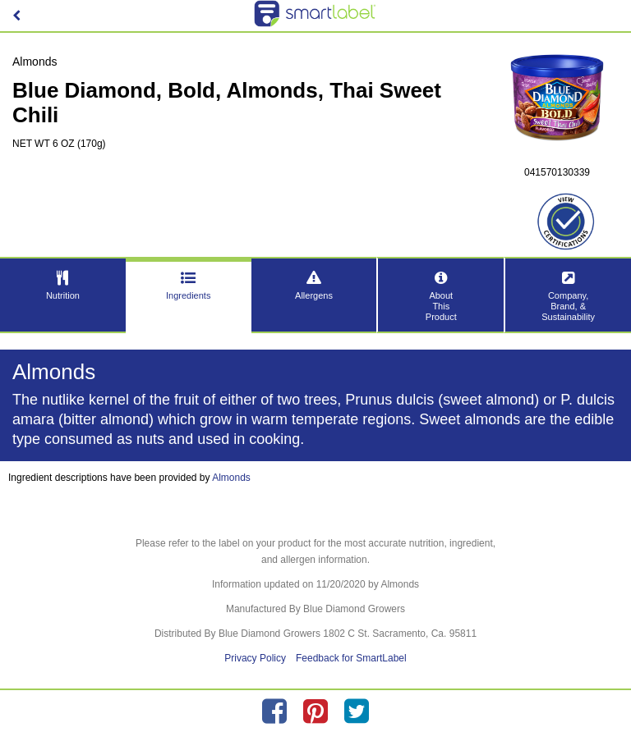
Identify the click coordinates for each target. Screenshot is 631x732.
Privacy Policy (255, 658)
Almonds (231, 477)
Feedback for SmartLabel (351, 658)
